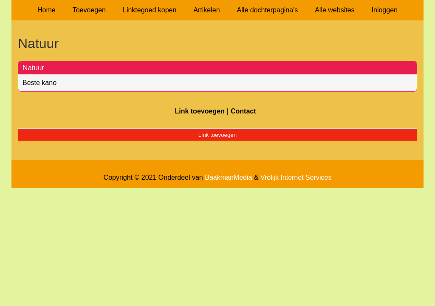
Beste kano (39, 82)
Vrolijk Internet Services (295, 177)
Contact (243, 111)
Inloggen (385, 10)
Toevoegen (89, 10)
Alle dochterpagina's (267, 10)
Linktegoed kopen (149, 10)
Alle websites (334, 10)
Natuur (33, 68)
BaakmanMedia (228, 177)
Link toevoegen (199, 111)
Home (46, 10)
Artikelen (206, 10)
